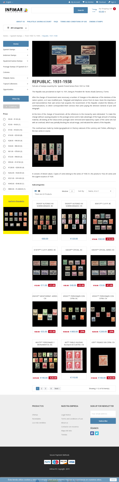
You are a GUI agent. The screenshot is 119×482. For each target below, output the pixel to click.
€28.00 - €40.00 (15, 140)
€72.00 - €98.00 (15, 157)
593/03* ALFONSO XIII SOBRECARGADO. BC (44, 204)
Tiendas (64, 435)
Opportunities (8, 89)
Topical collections (10, 84)
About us (64, 423)
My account (74, 2)
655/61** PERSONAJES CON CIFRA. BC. (74, 297)
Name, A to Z (100, 191)
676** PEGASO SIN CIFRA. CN (103, 342)
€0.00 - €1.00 (14, 119)
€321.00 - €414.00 (16, 178)
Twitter (97, 433)
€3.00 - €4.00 (14, 124)
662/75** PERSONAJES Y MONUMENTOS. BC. (45, 343)
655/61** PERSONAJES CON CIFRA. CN (103, 297)
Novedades (36, 419)
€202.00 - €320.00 (16, 173)
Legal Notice (66, 415)
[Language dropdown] (8, 2)
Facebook (92, 433)
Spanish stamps (9, 49)
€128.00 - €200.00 (16, 167)
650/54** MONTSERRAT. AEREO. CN (45, 297)
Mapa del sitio (66, 431)
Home (15, 44)
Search (81, 10)
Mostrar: (65, 191)
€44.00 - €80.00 (15, 146)
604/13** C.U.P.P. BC (103, 203)
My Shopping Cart (104, 10)
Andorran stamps (9, 55)
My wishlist (88, 2)
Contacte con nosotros (70, 427)
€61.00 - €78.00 (15, 151)
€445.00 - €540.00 (16, 183)
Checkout (101, 2)
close (113, 480)
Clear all (11, 106)
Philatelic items (9, 78)
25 (72, 191)
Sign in (112, 2)
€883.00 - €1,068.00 (16, 189)
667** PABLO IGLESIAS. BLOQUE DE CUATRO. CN (74, 343)
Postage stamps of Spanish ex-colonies (15, 69)
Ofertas (35, 415)
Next (57, 388)
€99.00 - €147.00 (15, 162)
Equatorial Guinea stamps (13, 61)
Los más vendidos (39, 423)
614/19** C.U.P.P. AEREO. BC (45, 250)
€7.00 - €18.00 (15, 130)
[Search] (59, 10)
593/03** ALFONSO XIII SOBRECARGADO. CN (74, 204)
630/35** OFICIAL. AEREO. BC (103, 250)
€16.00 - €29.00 (15, 135)
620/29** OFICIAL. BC (74, 250)
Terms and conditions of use (72, 419)
